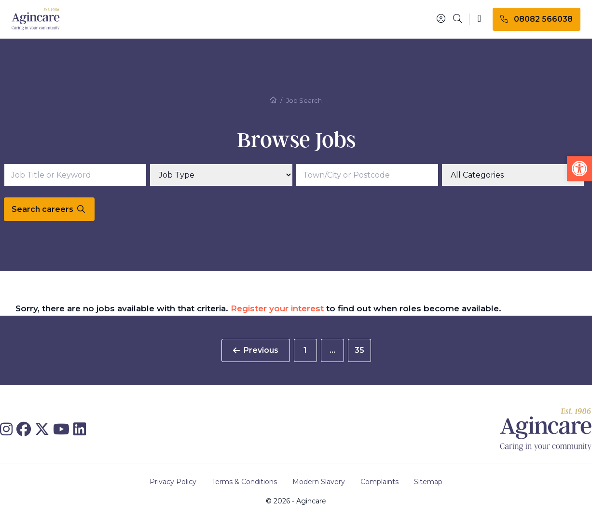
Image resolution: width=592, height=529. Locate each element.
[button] (579, 168)
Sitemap (428, 481)
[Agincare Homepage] (36, 19)
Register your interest (277, 308)
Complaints (379, 481)
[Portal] (441, 19)
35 (359, 350)
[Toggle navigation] (479, 19)
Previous (255, 350)
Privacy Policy (173, 481)
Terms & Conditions (244, 481)
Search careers (48, 209)
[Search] (457, 19)
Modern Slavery (318, 481)
